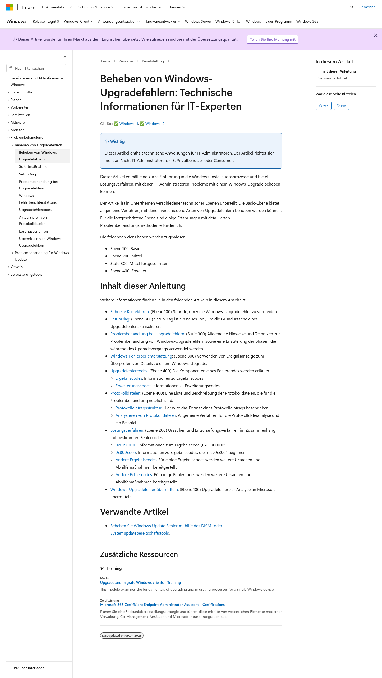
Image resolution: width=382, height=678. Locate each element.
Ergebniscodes (129, 378)
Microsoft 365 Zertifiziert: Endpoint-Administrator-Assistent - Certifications (162, 604)
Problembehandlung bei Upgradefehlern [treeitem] (38, 185)
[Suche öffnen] (352, 7)
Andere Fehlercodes (134, 474)
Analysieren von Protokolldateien (146, 415)
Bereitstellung (153, 61)
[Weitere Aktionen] (277, 61)
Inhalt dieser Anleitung (337, 71)
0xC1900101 (126, 445)
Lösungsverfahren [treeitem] (33, 231)
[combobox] (36, 68)
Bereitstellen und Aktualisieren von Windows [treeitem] (38, 81)
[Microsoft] (9, 7)
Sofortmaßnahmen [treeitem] (34, 166)
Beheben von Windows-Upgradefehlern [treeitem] (38, 155)
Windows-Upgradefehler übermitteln (144, 489)
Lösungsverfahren (126, 430)
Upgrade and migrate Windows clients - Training (140, 582)
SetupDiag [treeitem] (27, 174)
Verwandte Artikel (332, 77)
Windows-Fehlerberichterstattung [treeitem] (38, 199)
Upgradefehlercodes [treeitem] (35, 209)
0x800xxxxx (126, 452)
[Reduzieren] (64, 57)
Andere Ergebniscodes (136, 459)
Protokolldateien (125, 393)
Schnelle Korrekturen (129, 311)
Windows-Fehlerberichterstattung (141, 356)
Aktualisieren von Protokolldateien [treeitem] (33, 220)
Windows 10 (155, 123)
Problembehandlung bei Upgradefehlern (147, 333)
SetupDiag (119, 319)
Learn (105, 61)
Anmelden (367, 6)
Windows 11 (128, 123)
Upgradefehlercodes (129, 370)
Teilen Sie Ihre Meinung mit (273, 39)
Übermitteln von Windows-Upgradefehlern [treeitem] (41, 242)
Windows (126, 61)
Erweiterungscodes (133, 385)
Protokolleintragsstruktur (139, 407)
